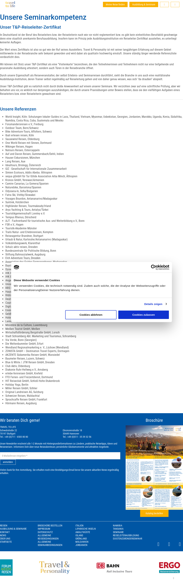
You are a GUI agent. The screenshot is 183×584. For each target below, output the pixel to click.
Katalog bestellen (154, 513)
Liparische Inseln (85, 528)
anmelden (8, 462)
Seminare (118, 532)
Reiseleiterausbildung (126, 535)
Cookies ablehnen (91, 314)
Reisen (3, 525)
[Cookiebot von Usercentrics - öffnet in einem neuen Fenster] (153, 267)
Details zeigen (153, 304)
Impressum (44, 528)
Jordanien (81, 545)
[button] (164, 4)
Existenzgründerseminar (127, 538)
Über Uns (5, 538)
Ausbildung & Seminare (143, 4)
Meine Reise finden (115, 4)
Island (79, 535)
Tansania (118, 528)
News (3, 535)
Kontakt (5, 532)
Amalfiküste (82, 532)
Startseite (6, 541)
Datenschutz (45, 532)
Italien (79, 525)
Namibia (117, 525)
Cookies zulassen (143, 314)
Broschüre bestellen (50, 525)
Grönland (81, 538)
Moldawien (81, 541)
